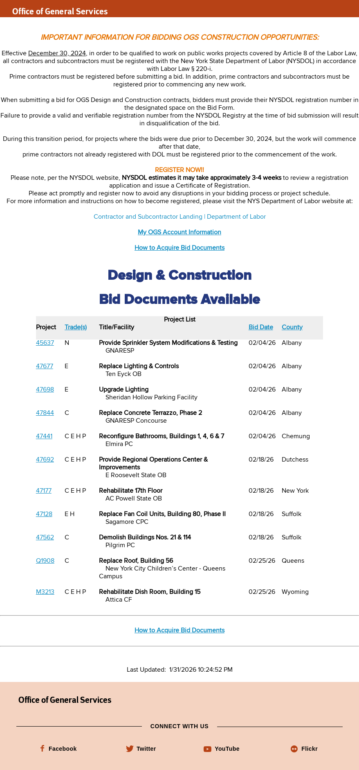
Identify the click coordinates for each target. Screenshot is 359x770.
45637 (45, 343)
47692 (45, 460)
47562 (45, 537)
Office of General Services (60, 11)
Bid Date (261, 327)
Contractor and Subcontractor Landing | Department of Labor (180, 217)
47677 (44, 366)
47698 (45, 390)
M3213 (45, 592)
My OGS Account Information (179, 232)
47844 (45, 413)
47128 (44, 514)
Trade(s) (76, 327)
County (292, 327)
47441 (44, 436)
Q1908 (45, 561)
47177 (44, 491)
